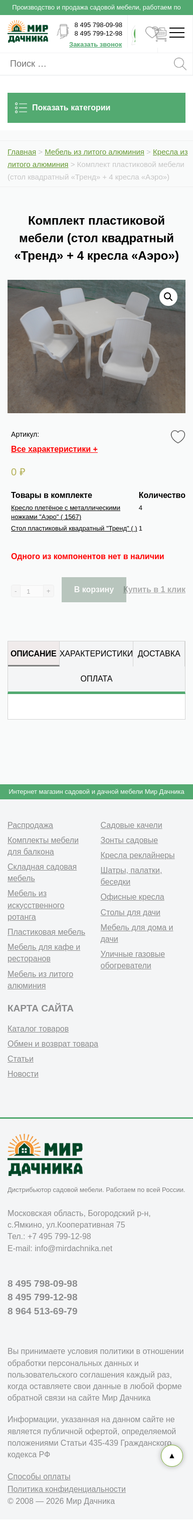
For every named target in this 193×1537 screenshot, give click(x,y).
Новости (23, 1074)
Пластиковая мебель (46, 932)
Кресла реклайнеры (138, 855)
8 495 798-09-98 (98, 25)
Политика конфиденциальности (67, 1489)
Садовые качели (131, 825)
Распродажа (30, 825)
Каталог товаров (38, 1028)
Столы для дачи (130, 912)
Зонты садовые (129, 840)
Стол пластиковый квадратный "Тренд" (74, 528)
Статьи (21, 1059)
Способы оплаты (39, 1476)
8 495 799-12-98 (98, 33)
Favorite (179, 437)
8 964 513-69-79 (42, 1311)
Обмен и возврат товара (53, 1044)
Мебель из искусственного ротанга (36, 905)
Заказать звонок (95, 44)
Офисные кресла (132, 897)
